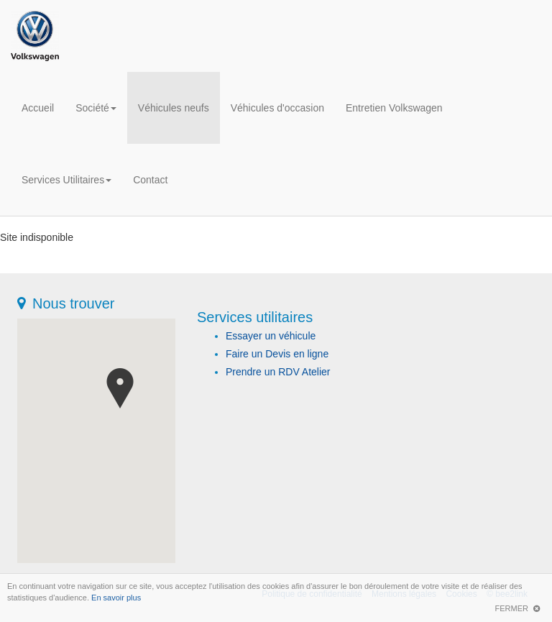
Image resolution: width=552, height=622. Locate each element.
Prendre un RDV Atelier (278, 372)
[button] (120, 388)
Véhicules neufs (173, 108)
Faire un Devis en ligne (277, 354)
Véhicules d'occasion (277, 108)
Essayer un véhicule (271, 336)
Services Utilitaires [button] (66, 180)
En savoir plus (116, 597)
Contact (150, 180)
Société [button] (95, 108)
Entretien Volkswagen (394, 108)
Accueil (38, 108)
